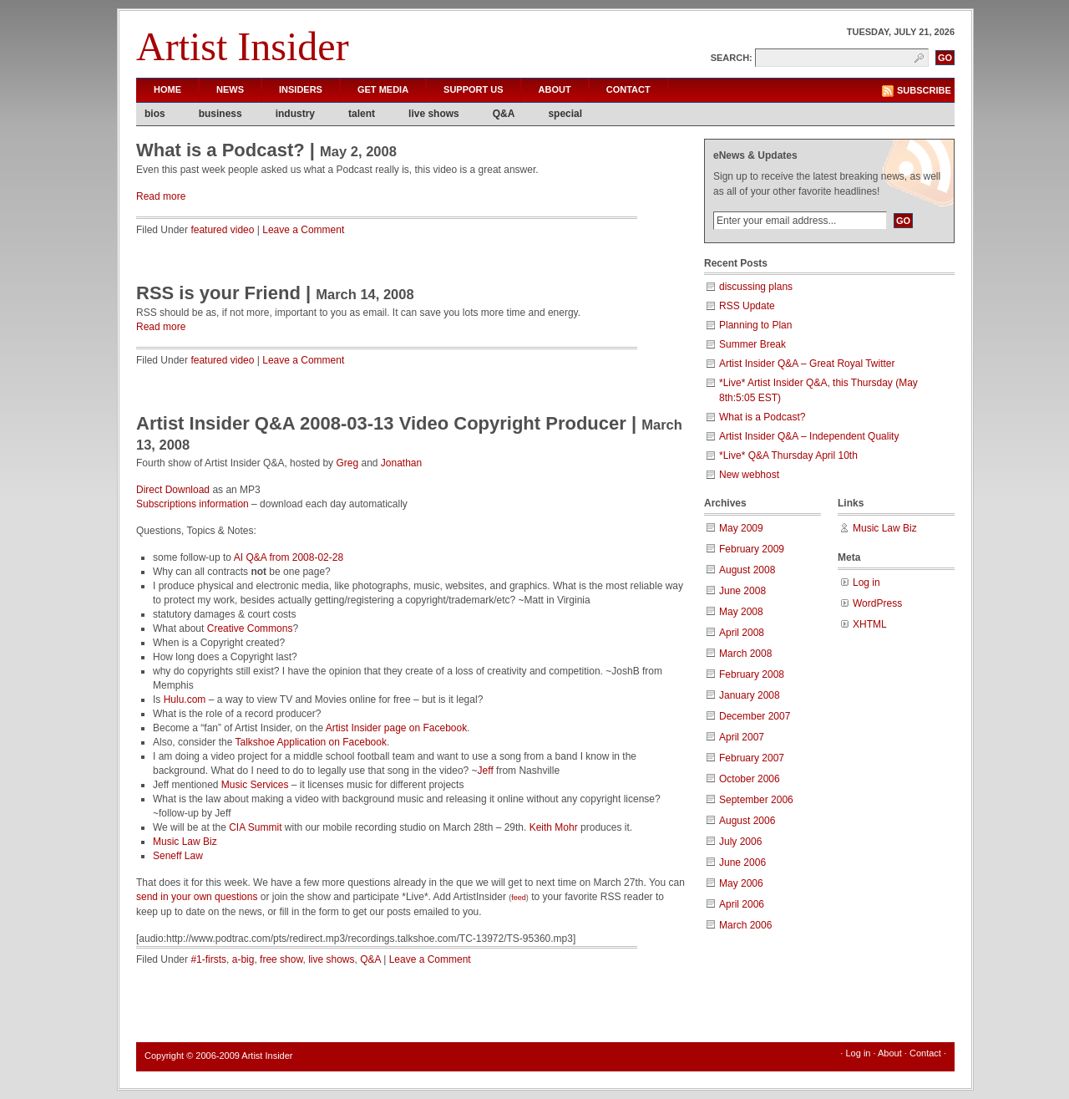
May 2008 (741, 612)
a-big (243, 959)
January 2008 (749, 695)
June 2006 (742, 862)
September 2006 (756, 800)
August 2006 (747, 821)
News (230, 89)
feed (518, 897)
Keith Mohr (553, 827)
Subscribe (924, 90)
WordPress (877, 603)
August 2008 (747, 570)
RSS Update (747, 306)
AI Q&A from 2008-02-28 (288, 557)
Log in (866, 582)
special (565, 114)
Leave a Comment (303, 230)
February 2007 (751, 758)
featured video (222, 230)
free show (281, 959)
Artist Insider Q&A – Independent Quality (809, 436)
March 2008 (745, 653)
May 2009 (741, 528)
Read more (160, 196)
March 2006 (745, 925)
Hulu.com (185, 699)
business (220, 114)
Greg (347, 463)
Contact (628, 89)
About (555, 89)
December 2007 (754, 716)
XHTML (870, 624)
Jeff (486, 770)
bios (154, 114)
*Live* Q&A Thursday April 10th (788, 455)
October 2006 (749, 779)
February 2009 (751, 549)
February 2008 (751, 674)
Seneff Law (178, 856)
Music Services (255, 785)
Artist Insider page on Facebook (396, 728)
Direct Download (173, 490)
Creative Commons (250, 628)
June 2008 (742, 591)
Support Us (473, 89)
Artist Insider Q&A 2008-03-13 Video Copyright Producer (381, 423)
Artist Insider (242, 46)
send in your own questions (196, 897)
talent (361, 114)
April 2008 (741, 633)
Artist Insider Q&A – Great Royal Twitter (807, 363)
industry (295, 114)
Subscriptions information (192, 504)
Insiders (300, 89)
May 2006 (741, 883)
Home (167, 89)
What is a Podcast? (220, 150)
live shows (433, 114)
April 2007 (741, 737)
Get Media (382, 89)
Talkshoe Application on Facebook (311, 742)
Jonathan (401, 463)
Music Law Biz (185, 841)
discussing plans (756, 287)
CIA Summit (255, 827)
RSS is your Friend (218, 292)
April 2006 (741, 904)
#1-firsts (208, 959)
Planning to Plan (755, 325)
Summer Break (752, 344)
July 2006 (740, 841)
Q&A (504, 114)
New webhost (749, 475)
